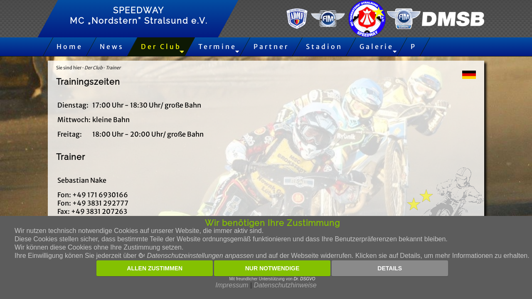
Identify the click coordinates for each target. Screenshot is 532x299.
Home (70, 46)
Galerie (377, 46)
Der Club (161, 46)
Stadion (324, 46)
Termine (217, 46)
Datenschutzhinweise (285, 285)
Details (389, 268)
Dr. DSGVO (304, 279)
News (112, 46)
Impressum (231, 285)
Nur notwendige (272, 268)
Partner (271, 46)
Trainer (113, 68)
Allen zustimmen (154, 268)
